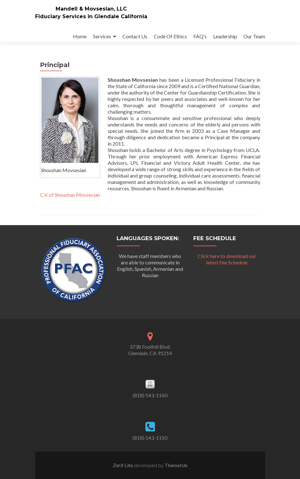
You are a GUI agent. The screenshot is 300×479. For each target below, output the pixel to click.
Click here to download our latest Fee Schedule (226, 259)
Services (102, 36)
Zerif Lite (123, 465)
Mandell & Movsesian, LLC (91, 9)
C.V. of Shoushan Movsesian (70, 195)
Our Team (254, 36)
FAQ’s (200, 36)
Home (80, 36)
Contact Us (134, 36)
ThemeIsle (176, 465)
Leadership (225, 36)
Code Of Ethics (170, 36)
